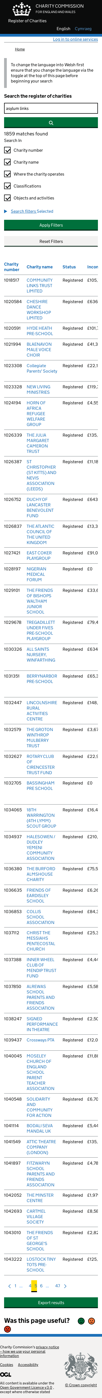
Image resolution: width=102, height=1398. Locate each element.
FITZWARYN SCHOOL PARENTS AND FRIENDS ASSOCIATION (41, 1174)
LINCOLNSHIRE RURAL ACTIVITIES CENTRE (42, 711)
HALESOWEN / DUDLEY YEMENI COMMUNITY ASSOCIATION (41, 847)
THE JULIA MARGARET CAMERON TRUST (38, 443)
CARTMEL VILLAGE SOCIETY (36, 1217)
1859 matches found (26, 133)
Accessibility (28, 1364)
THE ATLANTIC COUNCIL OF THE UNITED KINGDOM (40, 534)
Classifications (27, 186)
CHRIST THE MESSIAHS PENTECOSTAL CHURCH (41, 941)
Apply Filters (51, 225)
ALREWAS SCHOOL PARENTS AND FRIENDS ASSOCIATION (41, 997)
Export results (51, 1302)
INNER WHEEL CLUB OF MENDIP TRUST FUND (41, 967)
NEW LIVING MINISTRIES (38, 389)
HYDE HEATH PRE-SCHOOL (40, 331)
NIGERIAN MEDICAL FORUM (36, 574)
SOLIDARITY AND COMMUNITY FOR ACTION (39, 1107)
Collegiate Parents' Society (42, 368)
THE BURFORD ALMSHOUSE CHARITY (41, 874)
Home (20, 49)
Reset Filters (51, 241)
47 (57, 1287)
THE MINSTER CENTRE (40, 1198)
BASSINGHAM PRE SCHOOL (41, 785)
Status (69, 266)
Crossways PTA (40, 1040)
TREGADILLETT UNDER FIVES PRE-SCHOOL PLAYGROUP (41, 630)
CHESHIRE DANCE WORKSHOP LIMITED (39, 309)
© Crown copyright (81, 1385)
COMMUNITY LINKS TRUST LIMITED (39, 286)
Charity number (28, 150)
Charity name (26, 162)
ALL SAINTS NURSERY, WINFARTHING (41, 655)
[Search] (51, 108)
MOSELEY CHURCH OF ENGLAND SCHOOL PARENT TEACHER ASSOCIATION (40, 1072)
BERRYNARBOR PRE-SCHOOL (42, 678)
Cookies (6, 1364)
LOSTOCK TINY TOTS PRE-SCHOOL (41, 1265)
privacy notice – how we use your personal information (29, 1351)
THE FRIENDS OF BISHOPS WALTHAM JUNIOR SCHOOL (40, 601)
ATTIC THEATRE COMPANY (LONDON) (41, 1147)
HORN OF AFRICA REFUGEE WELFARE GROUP (36, 413)
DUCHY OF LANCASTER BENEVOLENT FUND (40, 507)
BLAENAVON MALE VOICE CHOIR (39, 350)
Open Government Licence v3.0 (26, 1387)
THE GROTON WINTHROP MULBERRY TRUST (40, 737)
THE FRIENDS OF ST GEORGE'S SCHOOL (40, 1240)
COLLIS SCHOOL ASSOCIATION (40, 917)
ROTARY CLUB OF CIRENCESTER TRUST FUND (41, 764)
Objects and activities (34, 198)
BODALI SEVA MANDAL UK (40, 1128)
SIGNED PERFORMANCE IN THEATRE (42, 1024)
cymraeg (83, 28)
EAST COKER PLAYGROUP (39, 555)
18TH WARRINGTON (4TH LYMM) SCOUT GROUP (41, 818)
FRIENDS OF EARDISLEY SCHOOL (39, 896)
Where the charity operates (39, 174)
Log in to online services (75, 39)
